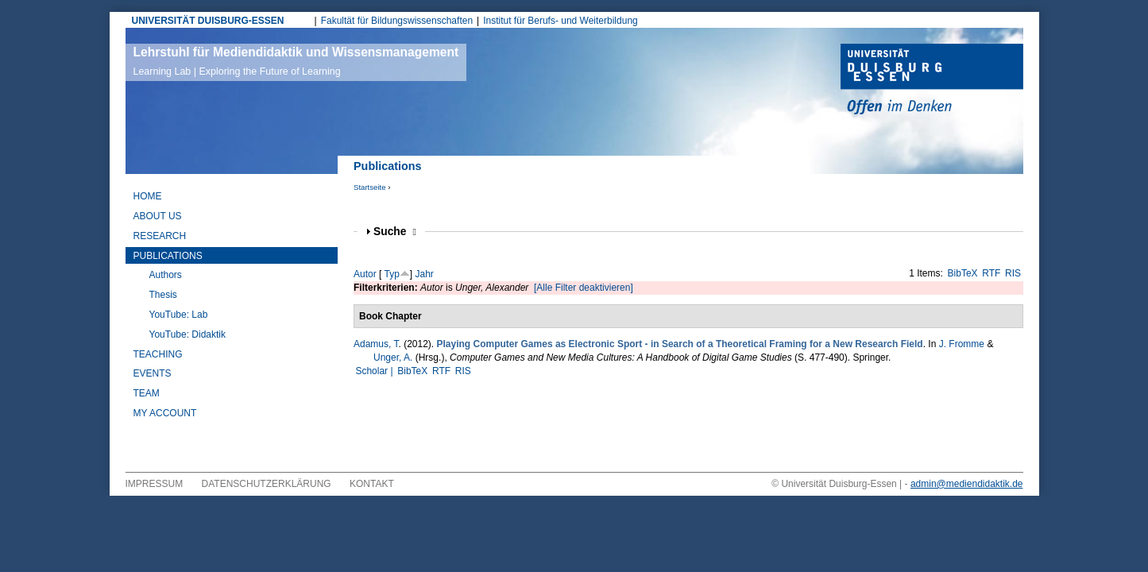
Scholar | (375, 371)
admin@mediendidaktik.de (966, 483)
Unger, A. (392, 357)
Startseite (370, 187)
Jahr (425, 274)
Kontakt (372, 483)
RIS (1013, 273)
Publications (168, 255)
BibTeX (963, 273)
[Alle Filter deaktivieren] (583, 287)
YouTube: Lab (178, 314)
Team (146, 393)
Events (152, 373)
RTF (991, 273)
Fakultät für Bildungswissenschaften (397, 20)
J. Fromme (961, 344)
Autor (365, 274)
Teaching (158, 354)
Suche (394, 232)
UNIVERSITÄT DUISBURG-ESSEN (208, 20)
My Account (165, 413)
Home (147, 196)
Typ (391, 274)
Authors (165, 274)
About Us (157, 216)
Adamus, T (376, 344)
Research (160, 236)
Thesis (163, 294)
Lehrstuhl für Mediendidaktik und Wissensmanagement (296, 61)
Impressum (155, 483)
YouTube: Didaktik (187, 334)
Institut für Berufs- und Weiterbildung (560, 20)
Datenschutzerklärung (266, 483)
